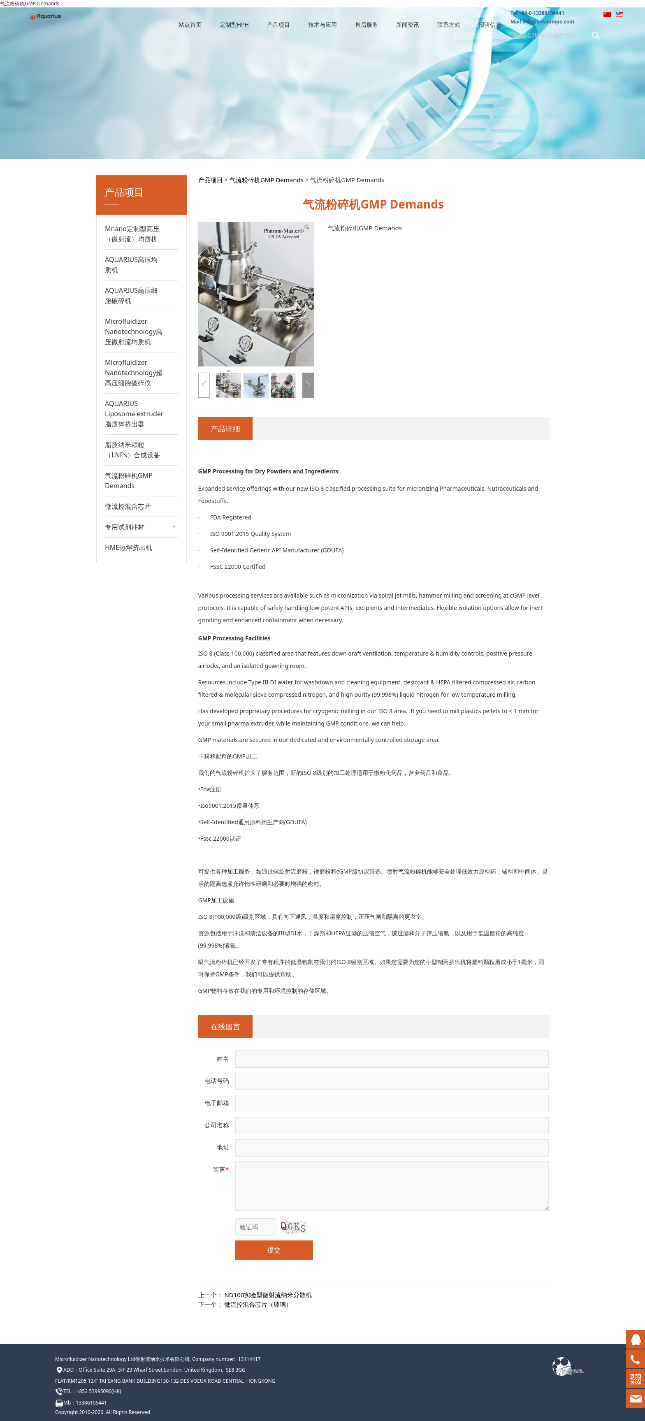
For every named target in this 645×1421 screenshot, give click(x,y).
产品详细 (225, 428)
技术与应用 (322, 24)
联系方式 (448, 24)
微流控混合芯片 (128, 506)
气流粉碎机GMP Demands (129, 480)
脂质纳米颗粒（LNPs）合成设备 (132, 449)
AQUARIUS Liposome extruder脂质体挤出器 (134, 414)
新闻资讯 (407, 24)
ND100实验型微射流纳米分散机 (268, 1295)
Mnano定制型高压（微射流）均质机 (132, 233)
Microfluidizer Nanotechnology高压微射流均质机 (133, 331)
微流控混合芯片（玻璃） (258, 1304)
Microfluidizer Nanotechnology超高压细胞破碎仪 (133, 372)
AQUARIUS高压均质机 (131, 264)
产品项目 (278, 24)
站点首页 (190, 24)
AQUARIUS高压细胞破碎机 (131, 295)
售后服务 (366, 24)
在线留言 (225, 1027)
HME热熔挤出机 (128, 547)
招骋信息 (489, 24)
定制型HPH (234, 24)
